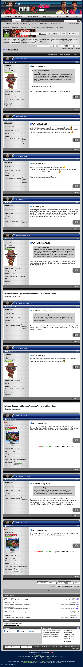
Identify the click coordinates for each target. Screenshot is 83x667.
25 (61, 46)
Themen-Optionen (52, 54)
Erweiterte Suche (74, 23)
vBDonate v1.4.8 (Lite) (29, 661)
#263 (77, 159)
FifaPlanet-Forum (26, 662)
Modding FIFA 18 (9, 611)
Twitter (33, 631)
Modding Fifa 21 (9, 598)
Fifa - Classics (24, 27)
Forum (17, 21)
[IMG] (65, 634)
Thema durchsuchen (65, 54)
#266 (77, 306)
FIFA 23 (32, 27)
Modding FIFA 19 (9, 602)
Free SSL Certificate (8, 665)
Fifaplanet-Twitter (36, 21)
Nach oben (76, 586)
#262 (77, 119)
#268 (77, 419)
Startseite (8, 16)
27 (67, 46)
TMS (48, 658)
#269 (77, 479)
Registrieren (73, 34)
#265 (77, 238)
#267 (77, 351)
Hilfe (63, 34)
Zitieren (75, 110)
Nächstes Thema (47, 591)
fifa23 (10, 623)
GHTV (25, 21)
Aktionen (34, 24)
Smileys (66, 632)
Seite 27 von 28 (43, 46)
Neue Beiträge (8, 24)
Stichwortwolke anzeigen (11, 625)
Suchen (75, 16)
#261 (77, 62)
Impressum (54, 646)
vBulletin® (38, 655)
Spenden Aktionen (56, 24)
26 (64, 46)
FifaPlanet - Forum (40, 646)
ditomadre (7, 297)
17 (59, 46)
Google (8, 631)
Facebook (21, 631)
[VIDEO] (66, 636)
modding (15, 623)
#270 (77, 526)
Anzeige (75, 54)
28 (69, 46)
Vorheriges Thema (36, 591)
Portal (8, 21)
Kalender (58, 16)
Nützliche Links (44, 24)
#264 (77, 202)
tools (20, 623)
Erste (51, 46)
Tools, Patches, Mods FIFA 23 (45, 27)
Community (26, 24)
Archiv (48, 646)
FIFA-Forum (15, 27)
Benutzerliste (47, 16)
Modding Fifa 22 (9, 607)
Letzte (76, 46)
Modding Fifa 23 (13, 50)
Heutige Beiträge (33, 16)
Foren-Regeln (67, 641)
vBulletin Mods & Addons (42, 661)
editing (6, 623)
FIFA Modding (8, 615)
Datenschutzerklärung (64, 646)
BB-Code (66, 630)
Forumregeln (75, 646)
